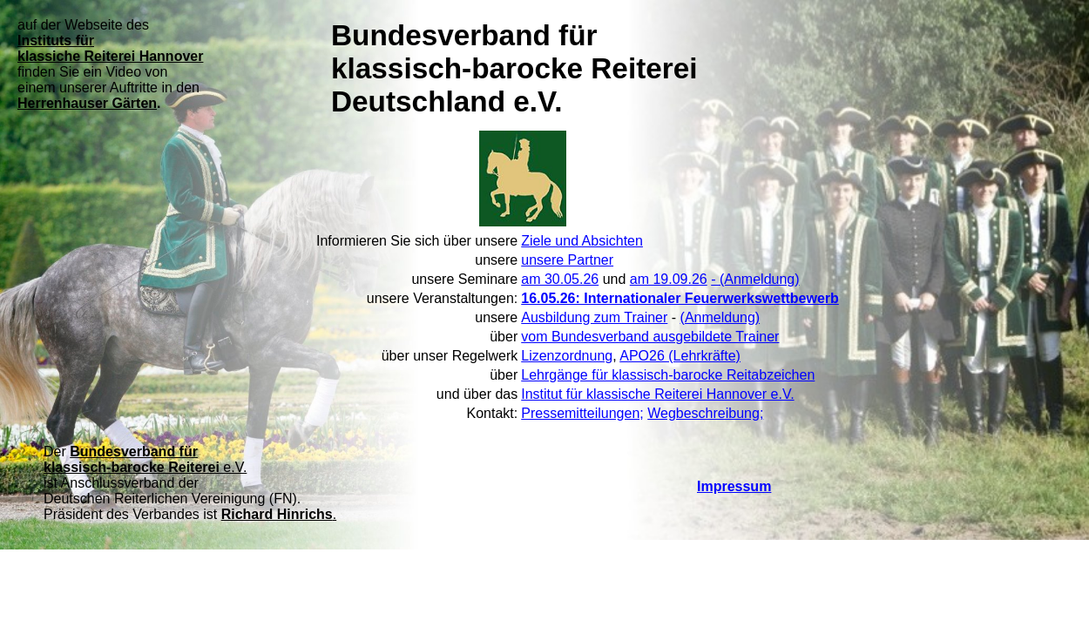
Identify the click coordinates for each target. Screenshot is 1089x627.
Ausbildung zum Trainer (594, 317)
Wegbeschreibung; (705, 413)
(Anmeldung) (720, 317)
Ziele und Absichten (582, 240)
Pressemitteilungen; (582, 413)
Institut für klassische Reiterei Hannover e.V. (657, 394)
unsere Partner (567, 260)
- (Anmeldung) (755, 279)
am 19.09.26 (668, 279)
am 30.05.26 (560, 279)
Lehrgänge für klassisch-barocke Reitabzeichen (668, 374)
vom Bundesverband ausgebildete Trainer (650, 336)
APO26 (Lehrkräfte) (680, 355)
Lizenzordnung (566, 355)
